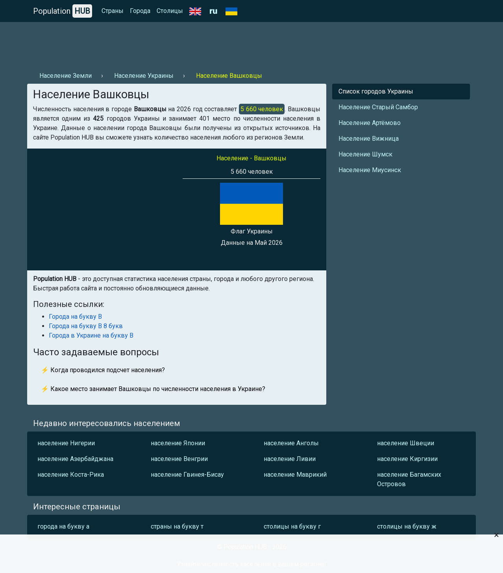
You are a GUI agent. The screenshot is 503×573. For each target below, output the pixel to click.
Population (62, 11)
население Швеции (405, 443)
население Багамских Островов (409, 479)
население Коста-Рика (70, 474)
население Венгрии (179, 459)
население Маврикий (295, 474)
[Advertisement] (170, 43)
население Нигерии (66, 443)
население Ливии (290, 459)
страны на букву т (177, 526)
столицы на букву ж (406, 526)
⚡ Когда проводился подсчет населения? (103, 370)
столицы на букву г (292, 526)
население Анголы (291, 443)
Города (140, 11)
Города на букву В (75, 316)
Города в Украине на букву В (91, 335)
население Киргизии (407, 459)
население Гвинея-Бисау (187, 474)
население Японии (178, 443)
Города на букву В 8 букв (86, 326)
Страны (113, 11)
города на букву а (63, 526)
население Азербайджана (75, 459)
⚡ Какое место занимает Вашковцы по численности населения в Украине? (153, 389)
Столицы (170, 11)
